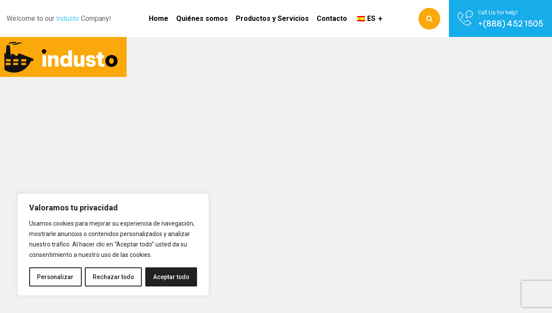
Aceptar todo (171, 276)
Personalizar (55, 276)
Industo (67, 18)
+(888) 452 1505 (510, 24)
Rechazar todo (113, 276)
